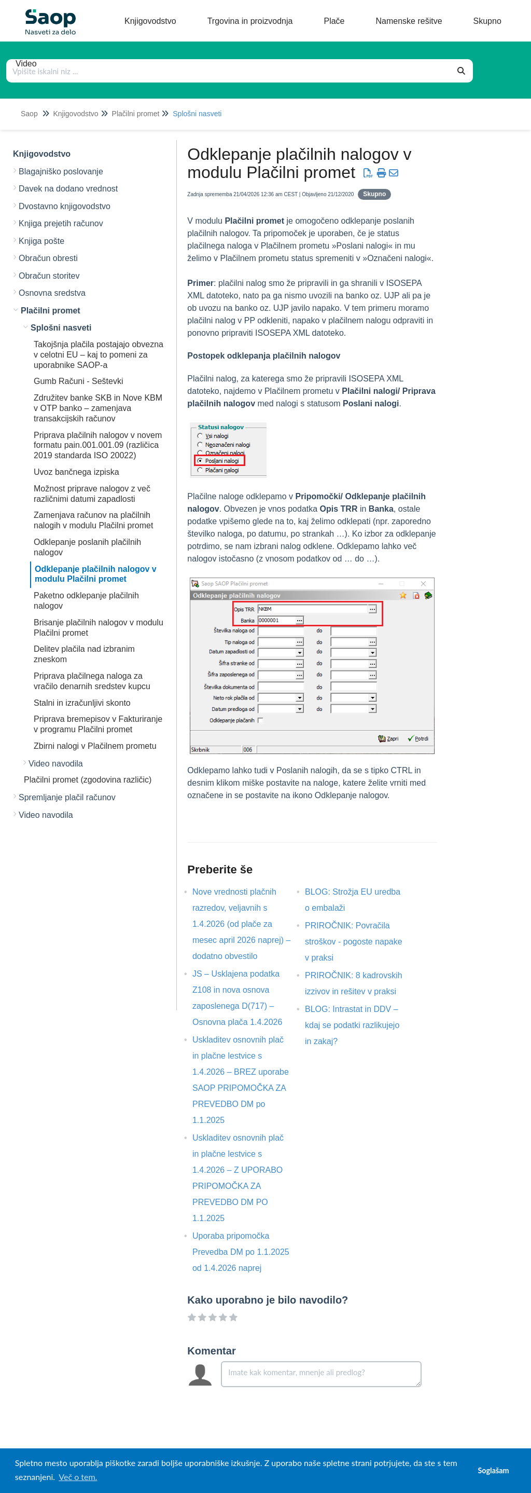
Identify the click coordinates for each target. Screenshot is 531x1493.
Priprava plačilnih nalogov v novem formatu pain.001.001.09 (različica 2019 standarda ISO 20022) (98, 445)
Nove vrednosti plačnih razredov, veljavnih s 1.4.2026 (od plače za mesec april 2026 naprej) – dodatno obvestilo (241, 924)
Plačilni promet (136, 113)
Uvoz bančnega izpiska (76, 472)
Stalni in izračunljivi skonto (82, 702)
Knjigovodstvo (75, 113)
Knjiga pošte (41, 241)
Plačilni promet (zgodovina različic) (87, 779)
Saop (29, 113)
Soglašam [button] (493, 1470)
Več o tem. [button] (78, 1477)
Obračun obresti (48, 258)
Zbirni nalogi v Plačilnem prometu (95, 746)
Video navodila (56, 763)
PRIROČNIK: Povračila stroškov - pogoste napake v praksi (353, 941)
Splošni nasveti (197, 113)
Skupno (374, 194)
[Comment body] (321, 1374)
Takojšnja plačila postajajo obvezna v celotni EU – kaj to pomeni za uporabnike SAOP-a (98, 354)
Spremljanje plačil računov (67, 797)
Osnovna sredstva (52, 293)
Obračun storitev (49, 275)
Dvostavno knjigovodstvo (64, 206)
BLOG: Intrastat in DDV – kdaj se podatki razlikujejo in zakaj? (352, 1025)
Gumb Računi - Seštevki (78, 381)
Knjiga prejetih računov (61, 223)
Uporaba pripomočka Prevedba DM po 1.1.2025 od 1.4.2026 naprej (240, 1251)
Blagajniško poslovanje (61, 171)
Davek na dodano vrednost (68, 188)
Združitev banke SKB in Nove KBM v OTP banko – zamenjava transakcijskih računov (98, 408)
